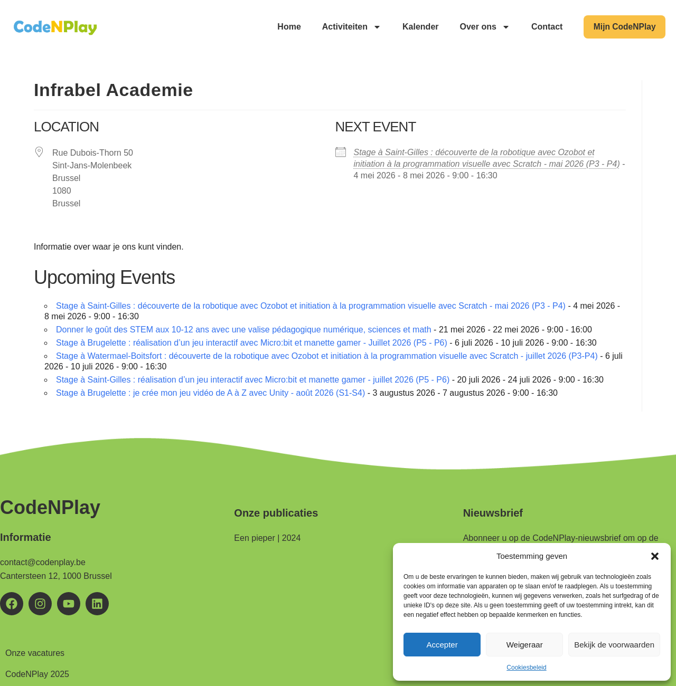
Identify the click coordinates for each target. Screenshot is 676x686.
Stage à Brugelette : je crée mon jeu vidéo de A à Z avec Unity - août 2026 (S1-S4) (210, 392)
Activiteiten (348, 26)
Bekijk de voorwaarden (614, 644)
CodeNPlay (50, 507)
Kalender (417, 26)
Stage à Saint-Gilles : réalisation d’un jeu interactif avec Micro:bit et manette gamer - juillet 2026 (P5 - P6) (252, 379)
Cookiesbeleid (526, 667)
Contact (544, 26)
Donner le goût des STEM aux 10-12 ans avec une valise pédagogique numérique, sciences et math (243, 329)
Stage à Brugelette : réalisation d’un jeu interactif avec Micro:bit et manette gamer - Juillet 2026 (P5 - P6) (251, 342)
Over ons (481, 26)
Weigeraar (524, 644)
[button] (655, 556)
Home (285, 26)
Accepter (441, 644)
